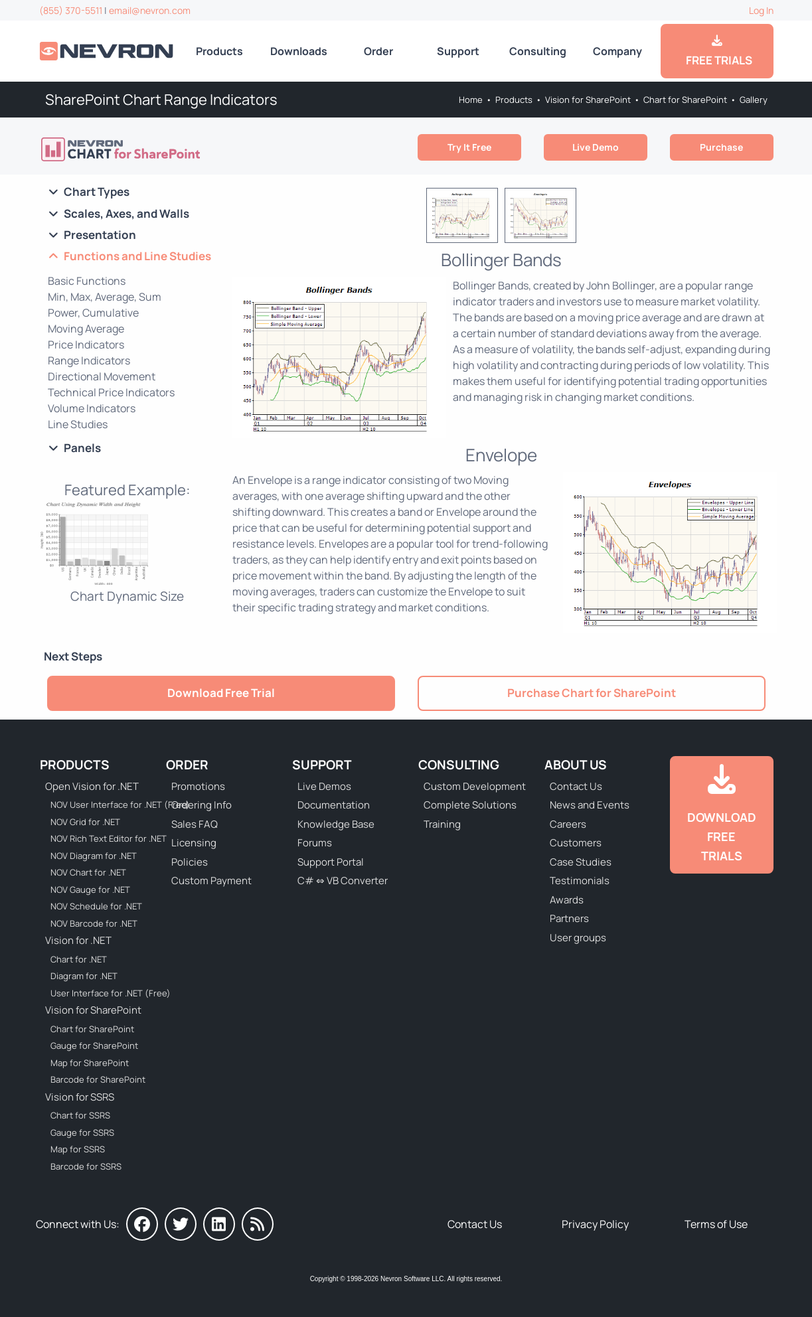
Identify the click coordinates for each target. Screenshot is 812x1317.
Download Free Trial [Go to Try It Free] (221, 692)
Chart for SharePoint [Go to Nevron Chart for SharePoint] (685, 100)
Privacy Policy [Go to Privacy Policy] (595, 1224)
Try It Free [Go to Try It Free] (469, 147)
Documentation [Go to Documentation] (333, 805)
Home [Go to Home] (471, 100)
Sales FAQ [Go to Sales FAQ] (194, 824)
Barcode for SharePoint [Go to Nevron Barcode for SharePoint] (97, 1079)
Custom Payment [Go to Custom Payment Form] (211, 881)
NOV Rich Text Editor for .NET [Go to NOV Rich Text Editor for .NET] (108, 838)
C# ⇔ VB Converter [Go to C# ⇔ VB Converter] (342, 881)
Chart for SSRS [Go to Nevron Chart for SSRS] (80, 1115)
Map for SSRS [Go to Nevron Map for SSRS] (77, 1149)
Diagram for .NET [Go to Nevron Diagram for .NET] (84, 976)
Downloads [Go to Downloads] (298, 51)
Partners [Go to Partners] (569, 918)
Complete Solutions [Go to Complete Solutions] (470, 805)
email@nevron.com (150, 10)
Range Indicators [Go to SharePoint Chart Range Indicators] (89, 360)
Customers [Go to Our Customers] (576, 843)
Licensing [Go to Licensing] (193, 843)
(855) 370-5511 (70, 10)
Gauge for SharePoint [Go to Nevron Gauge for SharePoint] (94, 1045)
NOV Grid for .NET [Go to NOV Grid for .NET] (85, 822)
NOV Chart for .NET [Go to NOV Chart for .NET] (88, 872)
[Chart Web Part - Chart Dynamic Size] (127, 551)
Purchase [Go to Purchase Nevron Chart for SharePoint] (721, 147)
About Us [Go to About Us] (575, 764)
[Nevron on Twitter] (181, 1224)
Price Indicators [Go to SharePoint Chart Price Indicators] (86, 344)
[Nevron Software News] (258, 1224)
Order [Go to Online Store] (378, 51)
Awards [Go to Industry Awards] (567, 900)
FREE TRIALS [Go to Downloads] (717, 51)
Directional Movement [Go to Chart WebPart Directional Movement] (101, 376)
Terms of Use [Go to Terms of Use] (716, 1224)
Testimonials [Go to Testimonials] (579, 881)
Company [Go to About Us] (617, 51)
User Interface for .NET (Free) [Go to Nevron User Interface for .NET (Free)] (110, 993)
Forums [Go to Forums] (314, 843)
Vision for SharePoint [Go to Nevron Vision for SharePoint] (588, 100)
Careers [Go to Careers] (568, 824)
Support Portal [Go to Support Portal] (330, 862)
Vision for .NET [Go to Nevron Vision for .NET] (78, 940)
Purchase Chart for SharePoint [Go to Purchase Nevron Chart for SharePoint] (591, 692)
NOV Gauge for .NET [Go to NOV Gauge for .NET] (90, 889)
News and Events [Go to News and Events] (589, 805)
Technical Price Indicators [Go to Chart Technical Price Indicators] (111, 392)
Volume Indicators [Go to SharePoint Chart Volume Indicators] (91, 408)
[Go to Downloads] (721, 815)
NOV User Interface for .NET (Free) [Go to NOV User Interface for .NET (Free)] (111, 805)
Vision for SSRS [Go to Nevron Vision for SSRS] (79, 1097)
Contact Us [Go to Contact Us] (576, 786)
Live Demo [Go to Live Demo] (595, 147)
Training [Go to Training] (442, 824)
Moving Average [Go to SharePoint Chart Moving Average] (86, 328)
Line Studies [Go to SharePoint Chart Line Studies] (78, 424)
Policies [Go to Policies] (189, 862)
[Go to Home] (108, 51)
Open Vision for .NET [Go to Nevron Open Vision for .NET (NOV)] (92, 786)
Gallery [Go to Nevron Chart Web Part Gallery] (754, 100)
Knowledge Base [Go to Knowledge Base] (335, 824)
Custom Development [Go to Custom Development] (475, 786)
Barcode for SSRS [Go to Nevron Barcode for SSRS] (86, 1166)
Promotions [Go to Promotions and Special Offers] (198, 786)
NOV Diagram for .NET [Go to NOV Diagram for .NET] (93, 856)
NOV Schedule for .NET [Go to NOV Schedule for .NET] (96, 906)
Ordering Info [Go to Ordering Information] (201, 805)
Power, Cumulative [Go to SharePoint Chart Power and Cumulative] (93, 312)
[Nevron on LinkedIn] (219, 1224)
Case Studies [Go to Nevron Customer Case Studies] (580, 862)
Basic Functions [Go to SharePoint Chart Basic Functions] (86, 280)
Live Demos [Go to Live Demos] (324, 786)
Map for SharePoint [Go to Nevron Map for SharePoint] (89, 1063)
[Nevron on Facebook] (142, 1224)
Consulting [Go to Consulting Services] (537, 51)
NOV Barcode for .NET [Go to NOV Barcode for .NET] (93, 923)
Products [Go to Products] (219, 51)
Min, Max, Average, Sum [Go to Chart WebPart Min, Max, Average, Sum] (104, 296)
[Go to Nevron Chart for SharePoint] (122, 149)
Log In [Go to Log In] (761, 10)
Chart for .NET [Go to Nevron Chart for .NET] (78, 959)
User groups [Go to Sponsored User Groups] (578, 938)
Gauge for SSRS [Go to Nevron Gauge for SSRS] (82, 1132)
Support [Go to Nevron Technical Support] (458, 51)
